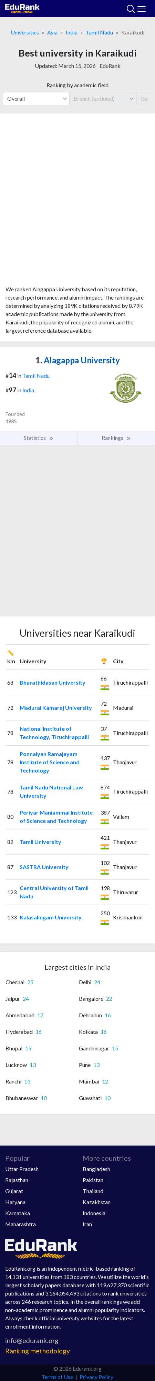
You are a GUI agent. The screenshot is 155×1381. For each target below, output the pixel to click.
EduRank (110, 65)
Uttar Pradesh (22, 1169)
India (72, 32)
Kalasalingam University (51, 917)
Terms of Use (57, 1376)
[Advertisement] (77, 202)
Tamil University (40, 841)
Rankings (116, 437)
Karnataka (17, 1213)
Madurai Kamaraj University (56, 707)
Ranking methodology (37, 1351)
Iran (87, 1224)
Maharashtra (20, 1224)
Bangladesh (96, 1169)
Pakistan (93, 1180)
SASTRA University (44, 867)
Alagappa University (77, 360)
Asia (52, 32)
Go (144, 98)
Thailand (93, 1191)
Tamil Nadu (99, 32)
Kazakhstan (97, 1202)
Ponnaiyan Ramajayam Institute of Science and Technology (50, 762)
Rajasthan (16, 1180)
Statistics (39, 437)
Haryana (15, 1202)
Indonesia (94, 1213)
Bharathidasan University (52, 682)
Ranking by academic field (77, 85)
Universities (25, 32)
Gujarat (14, 1191)
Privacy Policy (96, 1376)
